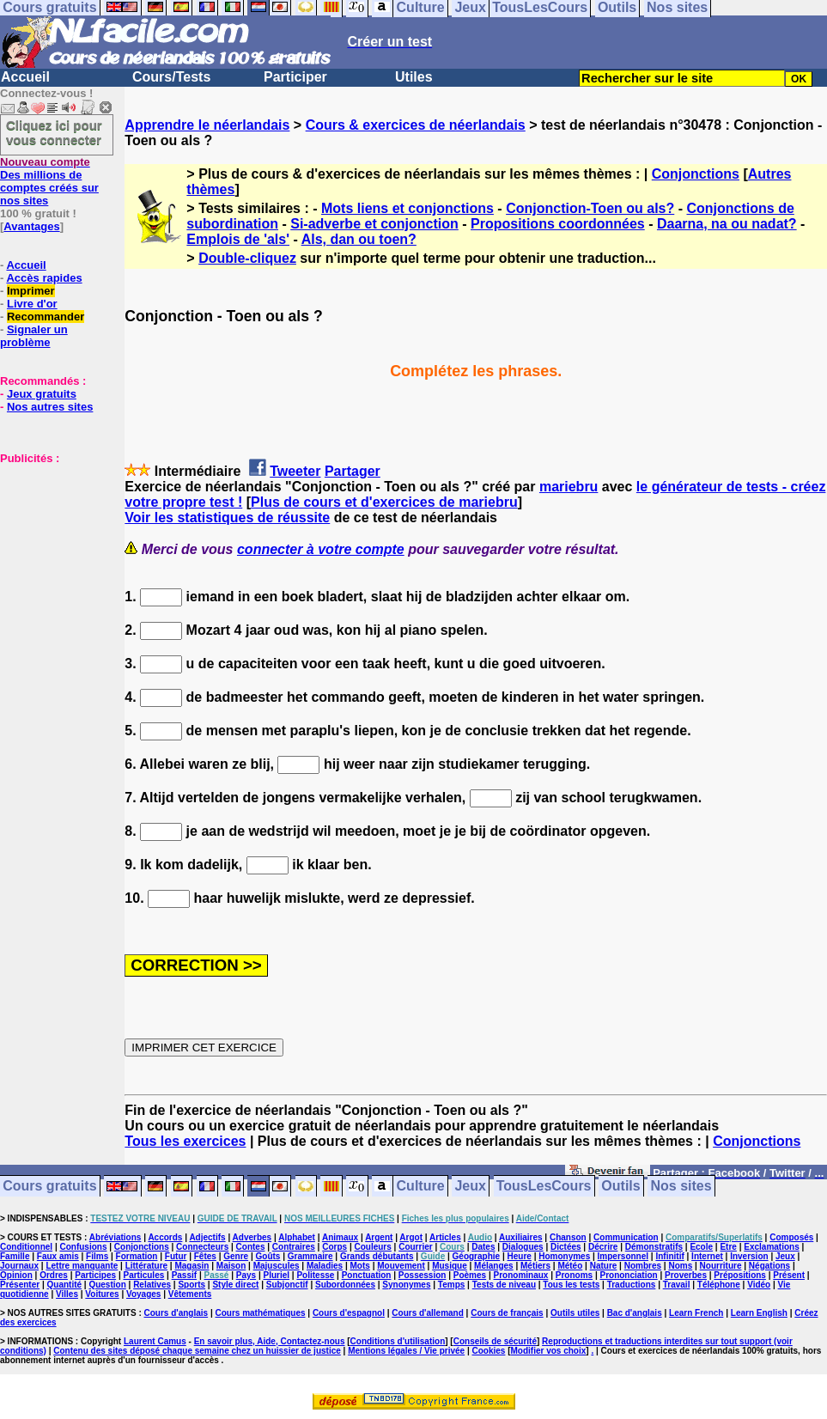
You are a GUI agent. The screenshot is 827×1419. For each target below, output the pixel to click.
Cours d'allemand (428, 1313)
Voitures (102, 1294)
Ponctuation (367, 1275)
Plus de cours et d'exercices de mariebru (384, 502)
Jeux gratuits (41, 393)
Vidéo (758, 1284)
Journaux (19, 1265)
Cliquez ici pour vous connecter (54, 132)
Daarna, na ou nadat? (727, 223)
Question (106, 1284)
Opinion (16, 1275)
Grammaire (310, 1256)
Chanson (568, 1237)
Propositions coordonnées (558, 223)
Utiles (414, 77)
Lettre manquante (82, 1265)
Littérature (146, 1265)
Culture (421, 1186)
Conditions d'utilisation (398, 1341)
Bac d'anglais (634, 1313)
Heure (520, 1256)
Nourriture (721, 1265)
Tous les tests (571, 1284)
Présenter (20, 1284)
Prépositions (740, 1275)
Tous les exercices (185, 1141)
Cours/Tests (171, 77)
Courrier (415, 1247)
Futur (176, 1256)
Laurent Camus (155, 1341)
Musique (449, 1265)
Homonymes (564, 1256)
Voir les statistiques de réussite (227, 517)
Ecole (701, 1247)
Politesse (315, 1275)
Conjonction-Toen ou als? (590, 208)
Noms (680, 1265)
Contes (250, 1247)
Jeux (469, 1186)
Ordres (54, 1275)
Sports (191, 1284)
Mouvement (401, 1265)
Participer (295, 77)
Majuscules (276, 1265)
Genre (235, 1256)
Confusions (82, 1247)
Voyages (143, 1294)
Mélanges (494, 1265)
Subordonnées (345, 1284)
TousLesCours (544, 1186)
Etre (728, 1247)
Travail (676, 1284)
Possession (422, 1275)
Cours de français (507, 1313)
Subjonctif (287, 1284)
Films (97, 1256)
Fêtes (205, 1256)
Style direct (235, 1284)
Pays (246, 1275)
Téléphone (718, 1284)
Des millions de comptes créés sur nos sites (49, 181)
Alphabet (296, 1237)
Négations (769, 1265)
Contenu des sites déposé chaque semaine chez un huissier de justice (197, 1350)
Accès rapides (44, 277)
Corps (334, 1247)
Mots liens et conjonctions (407, 208)
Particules (143, 1275)
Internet (707, 1256)
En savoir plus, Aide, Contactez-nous (269, 1341)
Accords (165, 1237)
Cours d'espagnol (349, 1313)
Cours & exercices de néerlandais (416, 125)
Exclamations (771, 1247)
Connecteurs (202, 1247)
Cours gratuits (49, 1186)
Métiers (535, 1265)
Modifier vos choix (549, 1350)
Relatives (152, 1284)
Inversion (749, 1256)
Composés (791, 1237)
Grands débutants (377, 1256)
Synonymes (406, 1284)
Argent (378, 1237)
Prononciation (628, 1275)
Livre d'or (32, 303)
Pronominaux (521, 1275)
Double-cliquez (247, 258)
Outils (620, 1186)
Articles (445, 1237)
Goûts (268, 1256)
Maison (231, 1265)
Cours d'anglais (176, 1313)
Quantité (64, 1284)
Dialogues (523, 1247)
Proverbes (686, 1275)
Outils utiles (574, 1313)
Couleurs (372, 1247)
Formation (137, 1256)
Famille (14, 1256)
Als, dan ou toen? (359, 239)
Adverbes (252, 1237)
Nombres (642, 1265)
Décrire (602, 1247)
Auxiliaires (521, 1237)
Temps (451, 1284)
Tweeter (295, 471)
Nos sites (681, 1186)
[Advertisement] (51, 550)
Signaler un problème (34, 336)
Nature (603, 1265)
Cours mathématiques (261, 1313)
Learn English (759, 1313)
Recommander (45, 316)
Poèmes (469, 1275)
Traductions (631, 1284)
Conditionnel (26, 1247)
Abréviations (115, 1237)
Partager (352, 471)
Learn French (696, 1313)
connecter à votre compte (320, 549)
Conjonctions (695, 174)
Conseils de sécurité (495, 1341)
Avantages (31, 226)
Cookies (489, 1350)
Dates (483, 1247)
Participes (95, 1275)
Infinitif (669, 1256)
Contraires (293, 1247)
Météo (569, 1265)
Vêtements (190, 1294)
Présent (789, 1275)
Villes (67, 1294)
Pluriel (276, 1275)
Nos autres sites (50, 406)
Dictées (565, 1247)
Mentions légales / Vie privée (406, 1350)
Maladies (325, 1265)
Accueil (25, 77)
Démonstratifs (654, 1247)
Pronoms (574, 1275)
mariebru (568, 486)
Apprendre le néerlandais (207, 125)
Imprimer (31, 290)
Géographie (477, 1256)
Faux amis (58, 1256)
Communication (626, 1237)
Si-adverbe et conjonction (374, 223)
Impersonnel (623, 1256)
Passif (184, 1275)
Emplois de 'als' (237, 239)
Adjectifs (207, 1237)
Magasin (191, 1265)
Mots (360, 1265)
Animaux (340, 1237)
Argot (411, 1237)
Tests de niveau (504, 1284)
